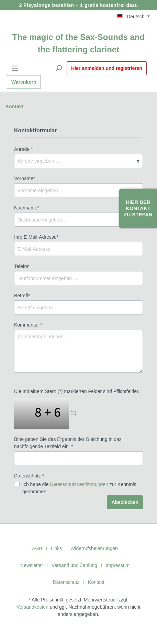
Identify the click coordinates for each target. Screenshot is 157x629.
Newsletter (31, 565)
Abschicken (124, 502)
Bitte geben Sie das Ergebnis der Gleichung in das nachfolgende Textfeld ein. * (68, 442)
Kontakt (14, 106)
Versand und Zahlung (74, 565)
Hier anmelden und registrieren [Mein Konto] (106, 68)
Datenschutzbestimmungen (79, 484)
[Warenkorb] (24, 82)
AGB (37, 548)
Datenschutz (66, 582)
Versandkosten (32, 607)
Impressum (118, 565)
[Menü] (15, 68)
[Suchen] (58, 68)
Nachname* (26, 207)
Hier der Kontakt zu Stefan (138, 208)
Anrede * (23, 149)
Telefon (22, 266)
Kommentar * (28, 325)
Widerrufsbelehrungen (94, 548)
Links (56, 548)
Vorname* (24, 178)
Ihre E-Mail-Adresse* (36, 237)
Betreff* (22, 295)
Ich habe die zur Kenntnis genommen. (79, 488)
